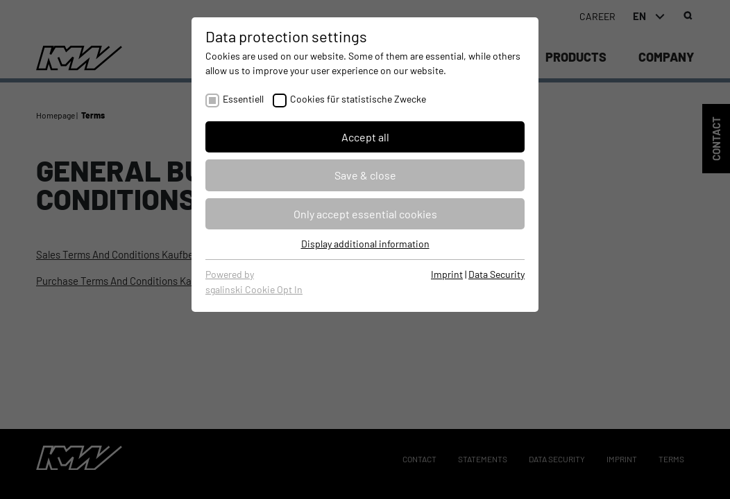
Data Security (496, 274)
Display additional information (365, 244)
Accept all (365, 136)
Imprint (447, 274)
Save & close (365, 175)
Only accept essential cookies (365, 213)
